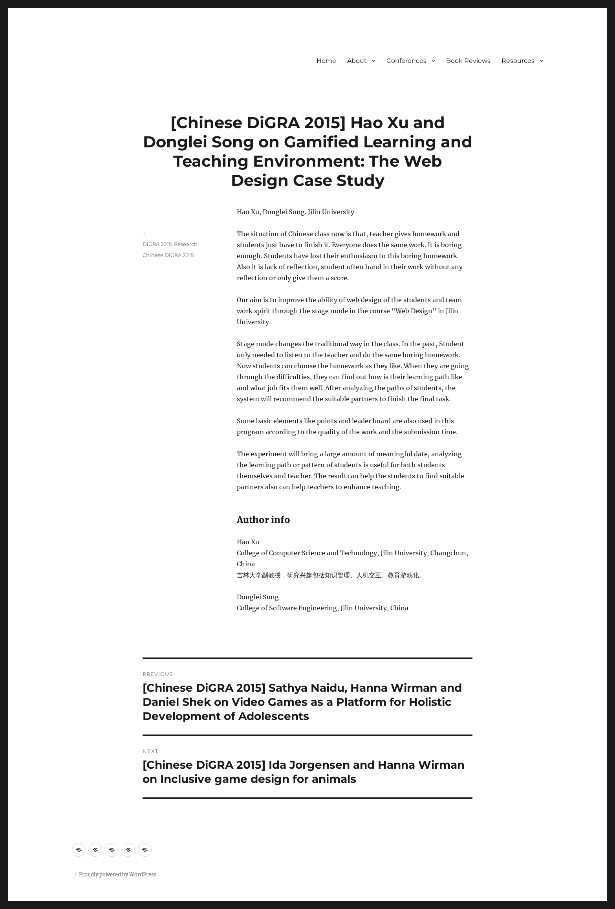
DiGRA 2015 (157, 244)
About (357, 60)
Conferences (406, 60)
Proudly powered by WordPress (118, 874)
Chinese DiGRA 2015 (168, 255)
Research (186, 244)
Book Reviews (468, 60)
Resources (518, 60)
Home (326, 60)
